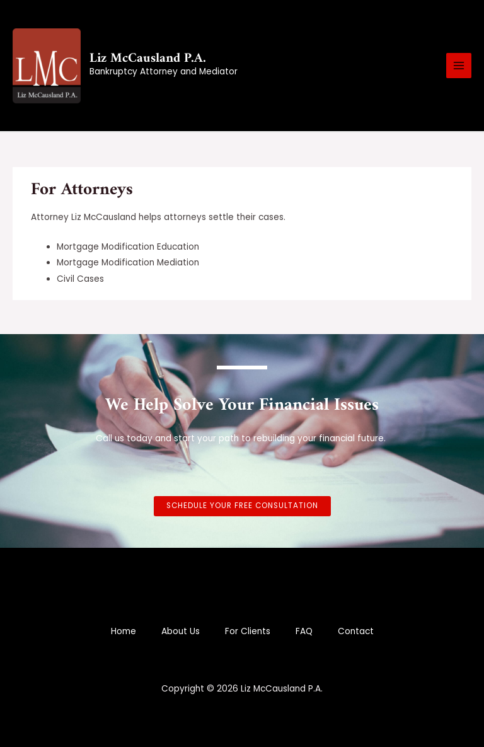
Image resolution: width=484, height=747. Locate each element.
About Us (180, 631)
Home (123, 631)
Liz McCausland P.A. (147, 58)
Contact (356, 631)
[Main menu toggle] (459, 66)
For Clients (247, 631)
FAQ (304, 631)
